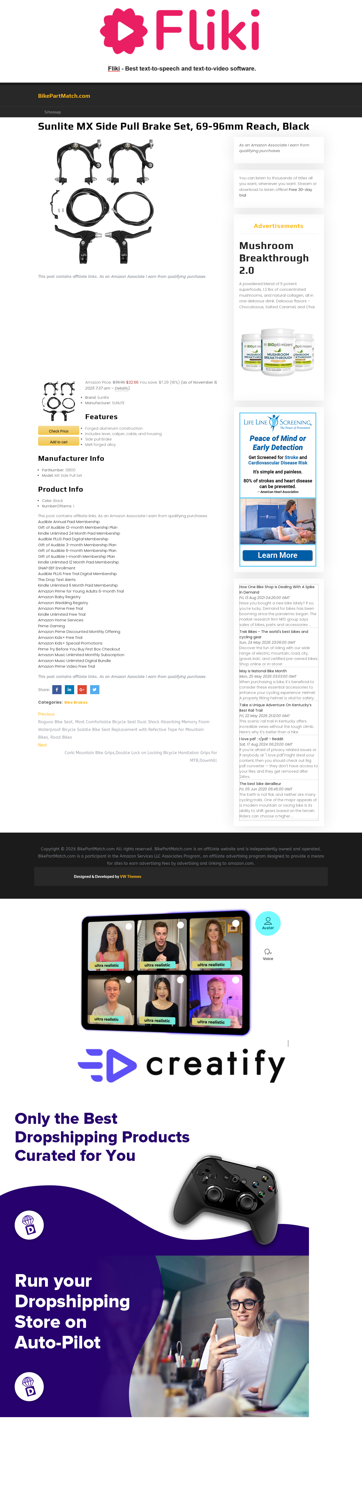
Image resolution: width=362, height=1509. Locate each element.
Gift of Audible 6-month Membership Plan (77, 550)
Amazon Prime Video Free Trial (66, 666)
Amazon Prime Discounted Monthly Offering (79, 631)
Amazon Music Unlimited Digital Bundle (74, 660)
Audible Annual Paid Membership (69, 521)
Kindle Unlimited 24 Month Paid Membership (79, 533)
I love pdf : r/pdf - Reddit (261, 739)
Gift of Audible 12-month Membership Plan (77, 527)
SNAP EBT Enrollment (56, 568)
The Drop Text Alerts (57, 579)
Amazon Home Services (60, 620)
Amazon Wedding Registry (63, 602)
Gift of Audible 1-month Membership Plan (76, 556)
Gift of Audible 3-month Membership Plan (77, 545)
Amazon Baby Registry (59, 596)
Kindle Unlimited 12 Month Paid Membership (78, 562)
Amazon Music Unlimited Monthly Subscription (81, 654)
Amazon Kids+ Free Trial (60, 637)
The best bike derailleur (260, 783)
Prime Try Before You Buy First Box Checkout (79, 649)
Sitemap (53, 112)
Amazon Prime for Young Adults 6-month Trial (81, 591)
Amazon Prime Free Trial (60, 608)
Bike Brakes (76, 702)
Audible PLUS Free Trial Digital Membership (77, 573)
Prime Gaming (51, 626)
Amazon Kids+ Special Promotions (70, 643)
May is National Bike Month (263, 671)
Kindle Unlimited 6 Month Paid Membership (78, 585)
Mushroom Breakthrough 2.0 (274, 258)
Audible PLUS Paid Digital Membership (73, 539)
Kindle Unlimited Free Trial (61, 614)
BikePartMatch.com (64, 95)
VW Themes (130, 876)
